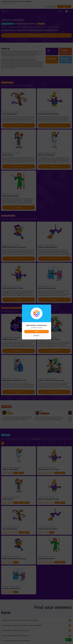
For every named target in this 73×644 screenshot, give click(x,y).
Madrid (36, 331)
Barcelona (36, 335)
